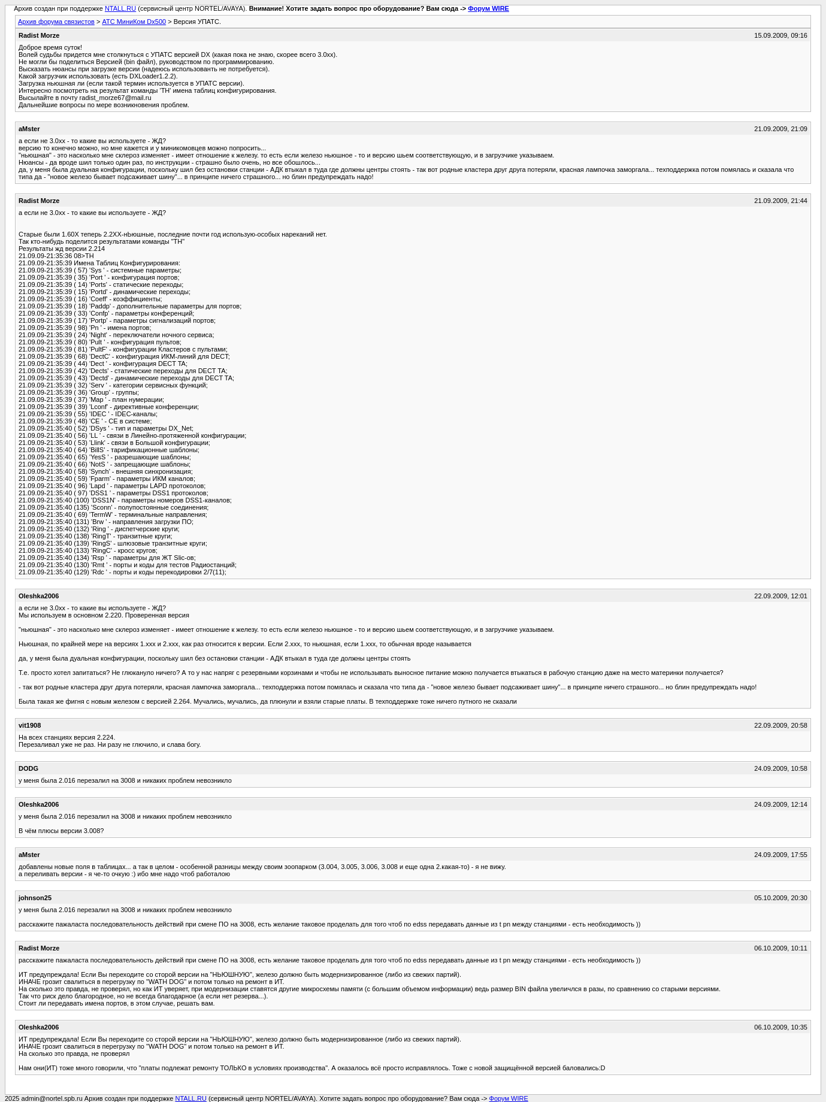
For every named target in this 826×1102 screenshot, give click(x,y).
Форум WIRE (488, 8)
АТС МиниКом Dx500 (134, 21)
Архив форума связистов (56, 21)
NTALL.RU (120, 8)
